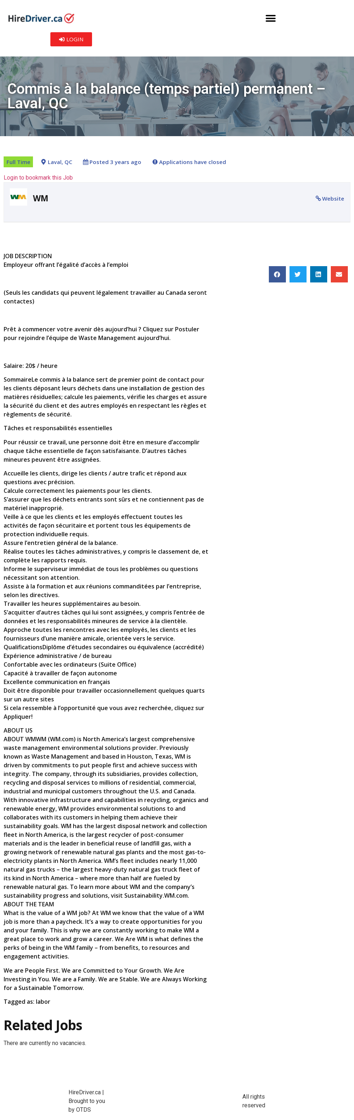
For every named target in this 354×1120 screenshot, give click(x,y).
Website (333, 198)
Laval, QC (60, 162)
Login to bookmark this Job (38, 177)
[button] (271, 18)
